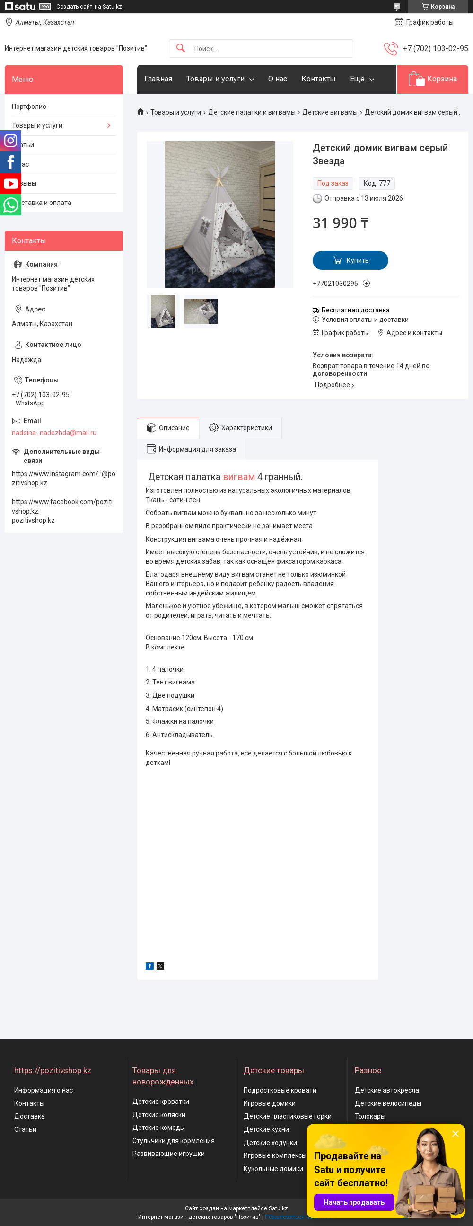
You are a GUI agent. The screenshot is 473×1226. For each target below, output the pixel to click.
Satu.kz (278, 1208)
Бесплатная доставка (356, 310)
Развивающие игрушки (168, 1153)
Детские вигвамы (330, 112)
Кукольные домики (273, 1169)
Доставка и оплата (41, 202)
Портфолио (29, 106)
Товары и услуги (215, 78)
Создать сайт (74, 6)
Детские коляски (158, 1115)
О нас (277, 78)
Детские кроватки (160, 1101)
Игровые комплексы (275, 1155)
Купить (358, 260)
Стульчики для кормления (173, 1141)
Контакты (318, 78)
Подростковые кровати (280, 1090)
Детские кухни (266, 1129)
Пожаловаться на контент (300, 1217)
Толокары (370, 1116)
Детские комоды (158, 1127)
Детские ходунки (270, 1142)
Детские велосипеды (388, 1103)
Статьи (23, 145)
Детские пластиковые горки (288, 1116)
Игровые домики (270, 1103)
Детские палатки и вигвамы (252, 112)
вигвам (239, 476)
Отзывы (24, 183)
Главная (158, 78)
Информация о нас (43, 1090)
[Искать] (180, 48)
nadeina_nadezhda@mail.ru (54, 432)
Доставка (29, 1116)
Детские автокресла (387, 1090)
